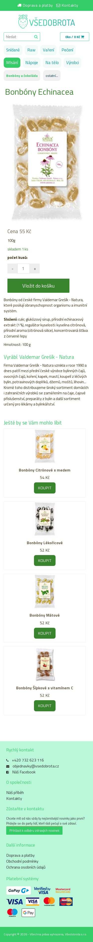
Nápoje (31, 62)
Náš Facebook (23, 772)
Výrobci (72, 62)
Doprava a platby (38, 5)
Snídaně (13, 50)
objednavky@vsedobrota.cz (36, 766)
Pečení (67, 50)
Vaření (48, 50)
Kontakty (70, 5)
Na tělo (52, 62)
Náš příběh (15, 792)
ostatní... (52, 75)
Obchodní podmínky (22, 861)
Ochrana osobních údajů (26, 867)
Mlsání (12, 62)
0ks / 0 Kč (74, 36)
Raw (31, 50)
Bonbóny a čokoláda (22, 75)
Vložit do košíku (38, 286)
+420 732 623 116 (28, 760)
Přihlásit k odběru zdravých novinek (34, 830)
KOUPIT (45, 488)
